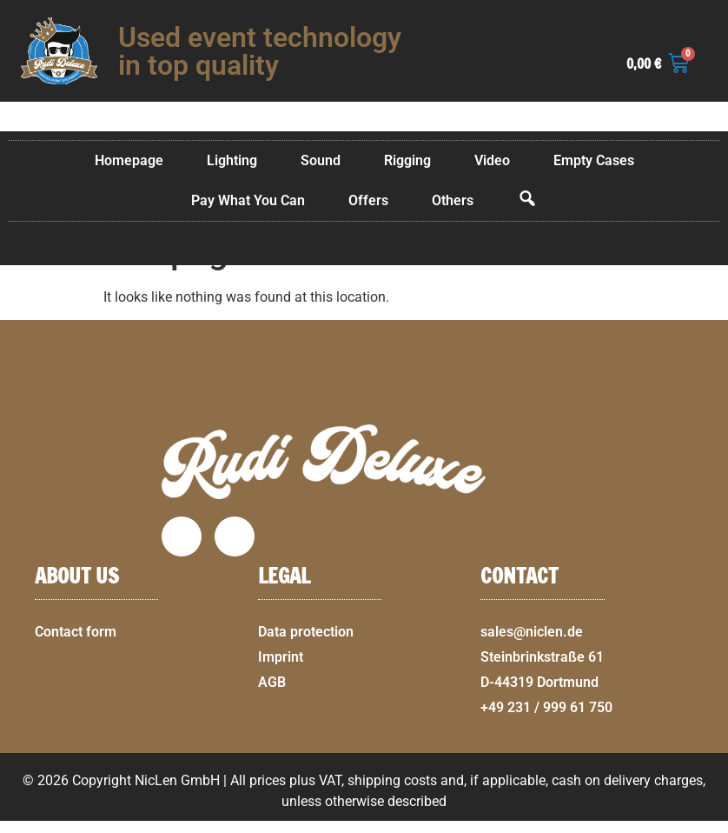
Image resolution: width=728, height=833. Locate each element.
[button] (707, 822)
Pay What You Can (248, 200)
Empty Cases (593, 160)
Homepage (129, 160)
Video (492, 160)
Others (452, 200)
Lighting (232, 160)
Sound (321, 160)
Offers (368, 200)
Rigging (407, 160)
